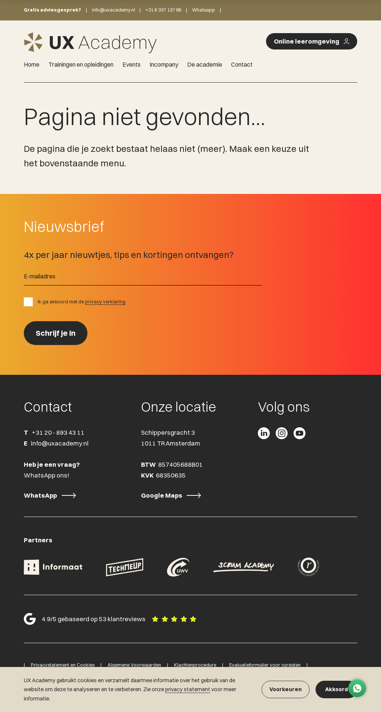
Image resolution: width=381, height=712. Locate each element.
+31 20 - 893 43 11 (58, 432)
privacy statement (187, 689)
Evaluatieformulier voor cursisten (265, 665)
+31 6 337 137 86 (163, 10)
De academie (204, 64)
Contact (242, 64)
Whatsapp (203, 10)
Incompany (164, 64)
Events (131, 64)
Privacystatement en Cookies (63, 665)
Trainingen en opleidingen (80, 64)
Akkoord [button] (336, 689)
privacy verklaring (105, 301)
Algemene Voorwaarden (134, 665)
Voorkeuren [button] (285, 689)
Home (31, 64)
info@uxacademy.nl (113, 10)
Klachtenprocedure (195, 665)
